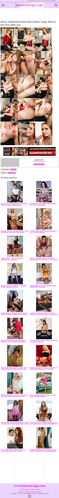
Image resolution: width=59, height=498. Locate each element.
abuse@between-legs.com (33, 492)
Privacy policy (24, 489)
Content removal (34, 489)
